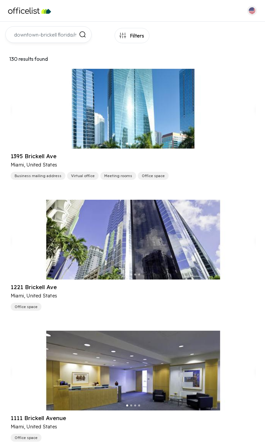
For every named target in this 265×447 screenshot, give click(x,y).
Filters (137, 35)
